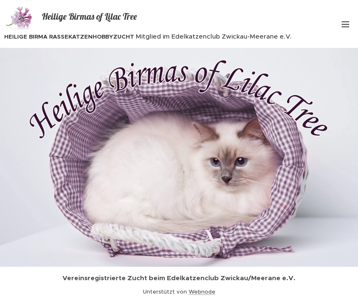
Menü (345, 24)
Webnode (202, 291)
